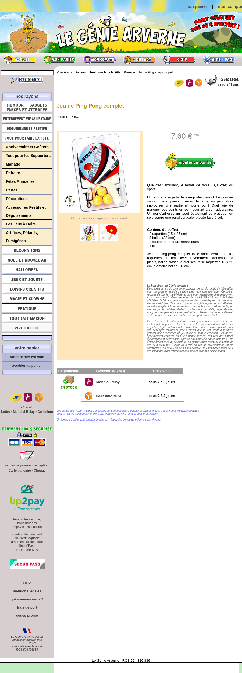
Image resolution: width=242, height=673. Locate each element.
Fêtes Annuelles (20, 181)
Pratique (27, 308)
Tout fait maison (27, 318)
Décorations (17, 199)
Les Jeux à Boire (21, 224)
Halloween (27, 269)
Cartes (12, 190)
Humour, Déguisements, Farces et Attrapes (27, 107)
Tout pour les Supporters (28, 155)
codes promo (27, 615)
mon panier (196, 6)
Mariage (13, 164)
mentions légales (27, 591)
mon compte (230, 6)
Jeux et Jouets (27, 279)
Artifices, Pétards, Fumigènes (22, 237)
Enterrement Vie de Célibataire (27, 118)
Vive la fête (27, 329)
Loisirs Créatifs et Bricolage (27, 289)
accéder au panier (27, 365)
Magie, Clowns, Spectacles (27, 298)
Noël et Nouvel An (27, 260)
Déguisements (27, 128)
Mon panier (60, 59)
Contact (139, 59)
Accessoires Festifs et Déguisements (26, 211)
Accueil (20, 59)
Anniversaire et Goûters (27, 147)
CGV (179, 59)
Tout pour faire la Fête (27, 138)
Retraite (13, 173)
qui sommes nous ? (26, 599)
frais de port (27, 607)
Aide (219, 59)
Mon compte (99, 59)
